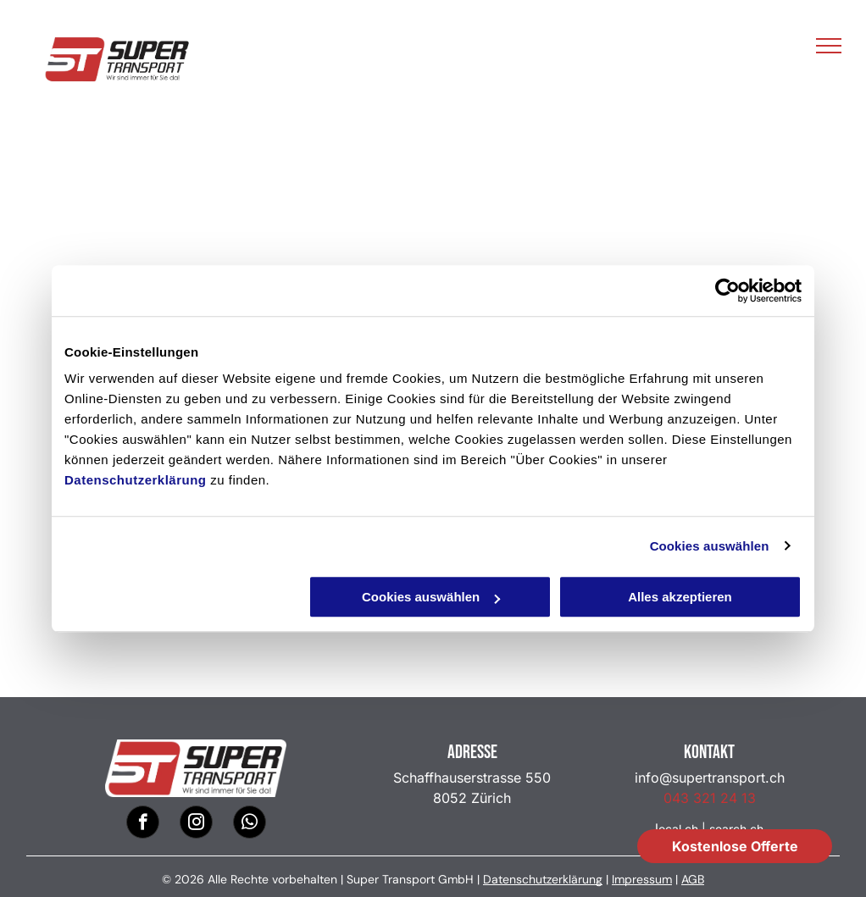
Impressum (642, 879)
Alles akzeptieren (680, 597)
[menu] (829, 46)
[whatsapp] (249, 824)
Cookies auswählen (709, 546)
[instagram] (196, 824)
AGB (692, 879)
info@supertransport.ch (710, 777)
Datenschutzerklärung (135, 480)
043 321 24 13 (709, 797)
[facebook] (142, 824)
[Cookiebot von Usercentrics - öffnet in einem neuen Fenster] (727, 290)
